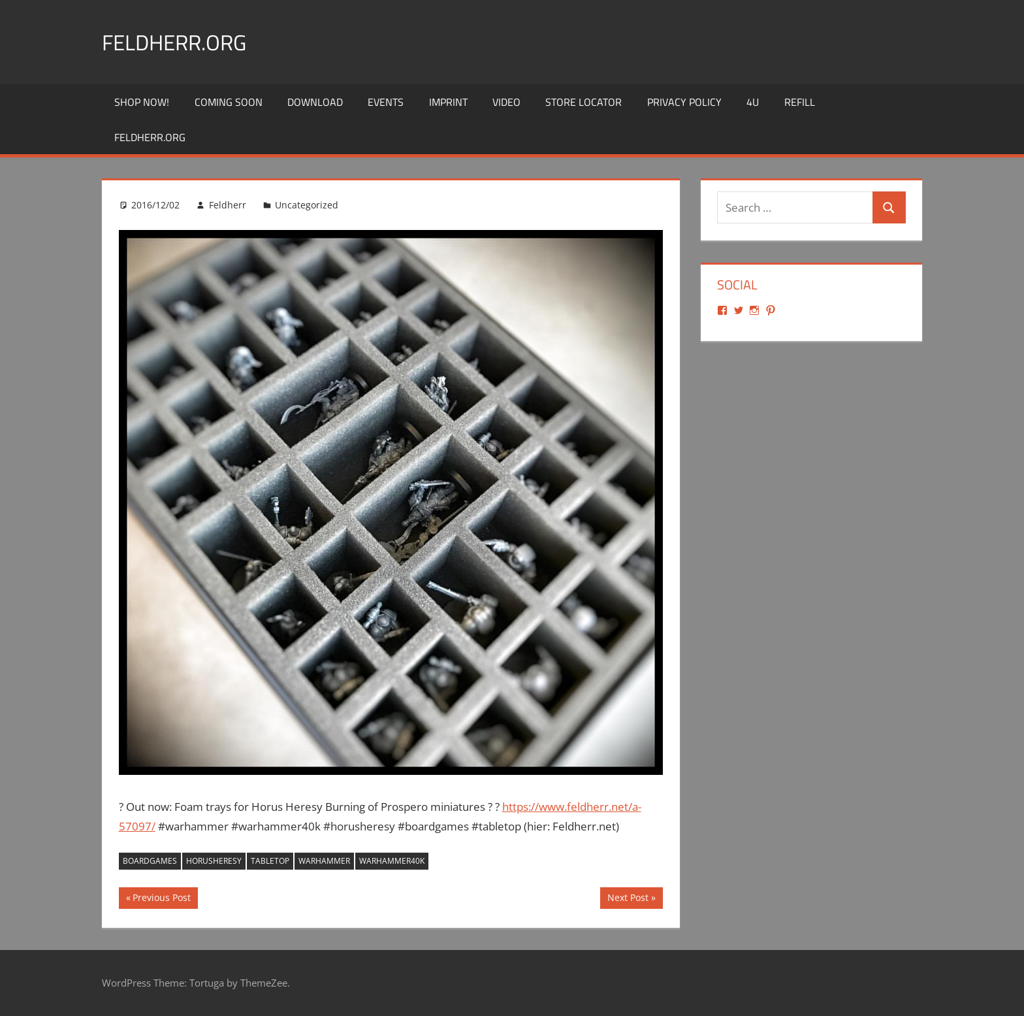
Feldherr (227, 205)
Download (315, 102)
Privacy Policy (684, 102)
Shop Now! (141, 102)
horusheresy (214, 860)
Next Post (627, 899)
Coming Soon (229, 102)
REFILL (799, 102)
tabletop (270, 860)
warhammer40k (391, 860)
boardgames (150, 860)
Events (386, 102)
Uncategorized (306, 205)
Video (506, 102)
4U (752, 102)
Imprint (448, 102)
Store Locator (583, 102)
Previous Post (161, 899)
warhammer (324, 860)
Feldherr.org (181, 41)
